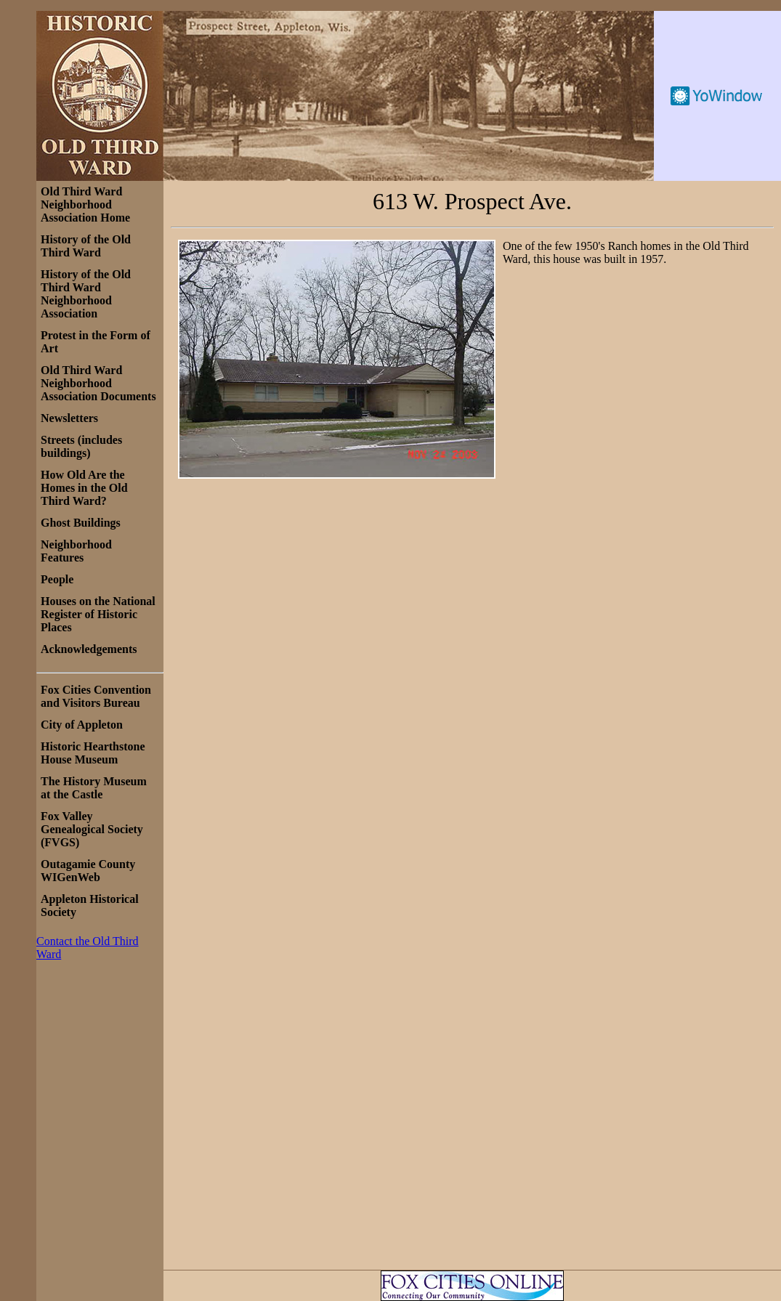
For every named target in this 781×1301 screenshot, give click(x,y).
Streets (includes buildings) (81, 446)
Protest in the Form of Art (95, 341)
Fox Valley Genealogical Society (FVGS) (92, 829)
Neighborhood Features (76, 551)
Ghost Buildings (81, 522)
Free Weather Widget (717, 96)
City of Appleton (82, 724)
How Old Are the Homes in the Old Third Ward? (84, 488)
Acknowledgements (89, 649)
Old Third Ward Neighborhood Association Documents (98, 383)
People (57, 579)
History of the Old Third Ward (86, 246)
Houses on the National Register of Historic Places (98, 614)
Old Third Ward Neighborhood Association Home (85, 204)
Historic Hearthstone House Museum (93, 753)
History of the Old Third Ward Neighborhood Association (86, 294)
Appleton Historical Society (90, 905)
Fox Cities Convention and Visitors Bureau (96, 696)
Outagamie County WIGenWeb (88, 870)
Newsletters (69, 418)
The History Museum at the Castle (94, 788)
